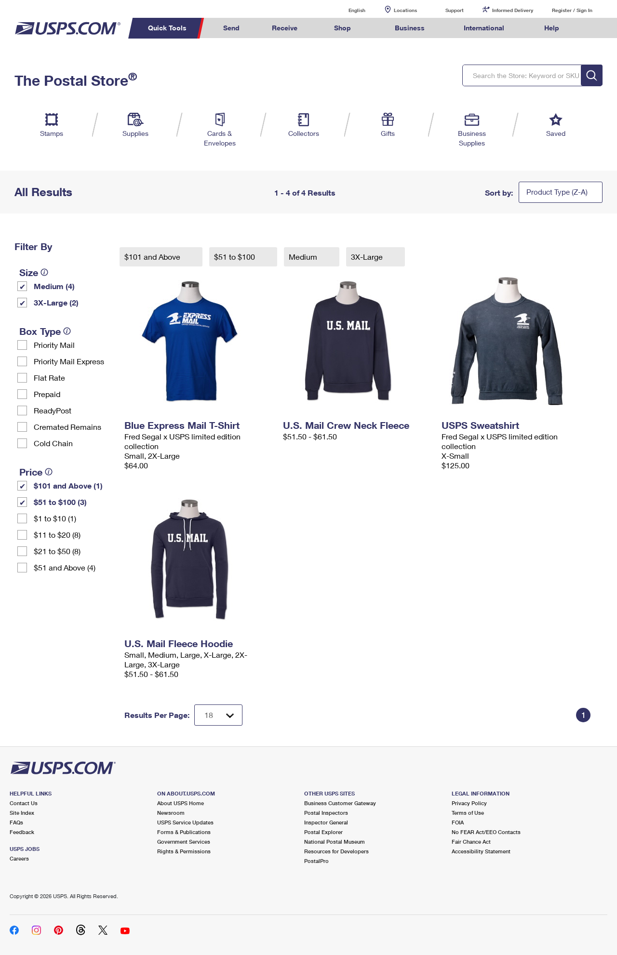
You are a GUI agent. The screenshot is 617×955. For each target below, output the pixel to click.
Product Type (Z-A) (557, 191)
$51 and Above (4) (64, 567)
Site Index (22, 812)
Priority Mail (54, 344)
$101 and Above (153, 256)
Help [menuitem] (551, 28)
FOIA (458, 822)
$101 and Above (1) (68, 485)
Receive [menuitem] (284, 28)
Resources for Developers (336, 851)
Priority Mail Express (69, 361)
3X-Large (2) (56, 302)
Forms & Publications (184, 832)
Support (454, 10)
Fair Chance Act (471, 841)
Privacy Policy (469, 803)
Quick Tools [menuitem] (167, 28)
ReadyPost (52, 410)
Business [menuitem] (410, 28)
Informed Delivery (512, 10)
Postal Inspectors (326, 812)
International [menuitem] (484, 28)
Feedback (22, 832)
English (347, 9)
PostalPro (316, 861)
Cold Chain (53, 443)
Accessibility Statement (481, 851)
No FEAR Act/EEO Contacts (486, 832)
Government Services (183, 841)
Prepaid (47, 393)
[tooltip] (44, 272)
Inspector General (326, 822)
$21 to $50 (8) (57, 551)
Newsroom (171, 812)
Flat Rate (49, 377)
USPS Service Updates (185, 822)
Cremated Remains (67, 426)
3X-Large (368, 256)
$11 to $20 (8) (57, 534)
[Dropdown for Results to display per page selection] (218, 715)
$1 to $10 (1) (55, 518)
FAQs (16, 822)
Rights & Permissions (184, 851)
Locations (405, 10)
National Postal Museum (334, 841)
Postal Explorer (323, 832)
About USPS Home (180, 803)
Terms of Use (468, 812)
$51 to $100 (235, 256)
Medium (304, 256)
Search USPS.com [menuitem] (593, 28)
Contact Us (24, 803)
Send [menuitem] (231, 28)
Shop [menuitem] (342, 28)
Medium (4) (54, 286)
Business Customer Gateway (340, 803)
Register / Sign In (572, 10)
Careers (19, 858)
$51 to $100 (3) (60, 501)
